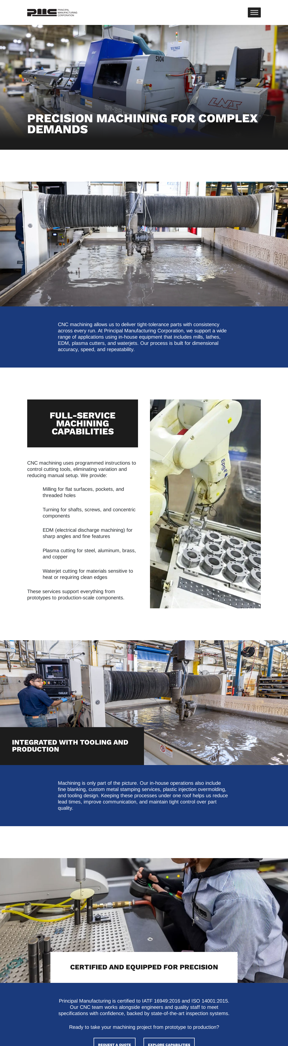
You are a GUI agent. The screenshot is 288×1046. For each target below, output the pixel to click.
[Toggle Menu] (254, 12)
